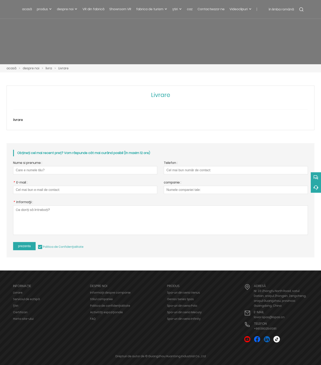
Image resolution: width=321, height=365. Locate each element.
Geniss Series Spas (180, 299)
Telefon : (170, 163)
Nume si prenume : (27, 163)
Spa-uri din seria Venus (183, 293)
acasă (11, 68)
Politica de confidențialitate (110, 306)
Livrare (63, 68)
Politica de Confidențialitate (63, 247)
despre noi (31, 68)
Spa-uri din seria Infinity (184, 319)
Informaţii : (23, 202)
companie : (172, 183)
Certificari (20, 312)
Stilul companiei (101, 299)
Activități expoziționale (106, 312)
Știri (15, 306)
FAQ (93, 319)
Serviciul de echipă (26, 299)
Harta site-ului (23, 319)
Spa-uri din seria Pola (182, 306)
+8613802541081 (265, 329)
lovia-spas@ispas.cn (269, 317)
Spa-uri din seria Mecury (184, 312)
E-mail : (20, 183)
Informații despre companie (110, 293)
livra (49, 68)
